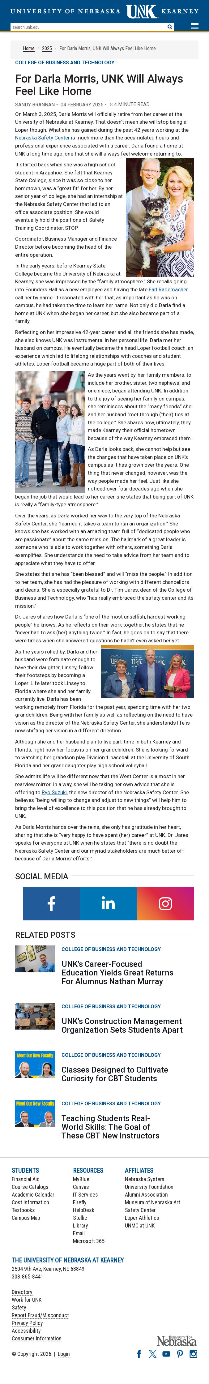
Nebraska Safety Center (42, 138)
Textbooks (23, 1210)
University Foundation (149, 1187)
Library (80, 1225)
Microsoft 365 (89, 1241)
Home (29, 48)
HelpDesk (83, 1210)
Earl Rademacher (168, 289)
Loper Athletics (142, 1218)
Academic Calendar (33, 1194)
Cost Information (30, 1202)
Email (79, 1233)
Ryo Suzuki (54, 792)
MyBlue (81, 1179)
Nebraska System (144, 1179)
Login (64, 1354)
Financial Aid (26, 1179)
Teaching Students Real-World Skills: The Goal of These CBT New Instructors (111, 1127)
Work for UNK (26, 1299)
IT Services (85, 1194)
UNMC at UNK (140, 1225)
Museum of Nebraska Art (152, 1202)
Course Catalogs (30, 1187)
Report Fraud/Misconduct (40, 1315)
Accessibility (26, 1330)
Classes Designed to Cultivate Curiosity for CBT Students (115, 1074)
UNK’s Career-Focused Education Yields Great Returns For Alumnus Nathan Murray (117, 972)
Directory (22, 1292)
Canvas (81, 1187)
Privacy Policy (27, 1323)
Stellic (80, 1218)
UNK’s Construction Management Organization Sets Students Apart (122, 1026)
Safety (19, 1307)
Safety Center (140, 1210)
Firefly (80, 1202)
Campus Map (26, 1218)
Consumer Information (37, 1338)
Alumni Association (146, 1194)
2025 (47, 48)
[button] (194, 26)
